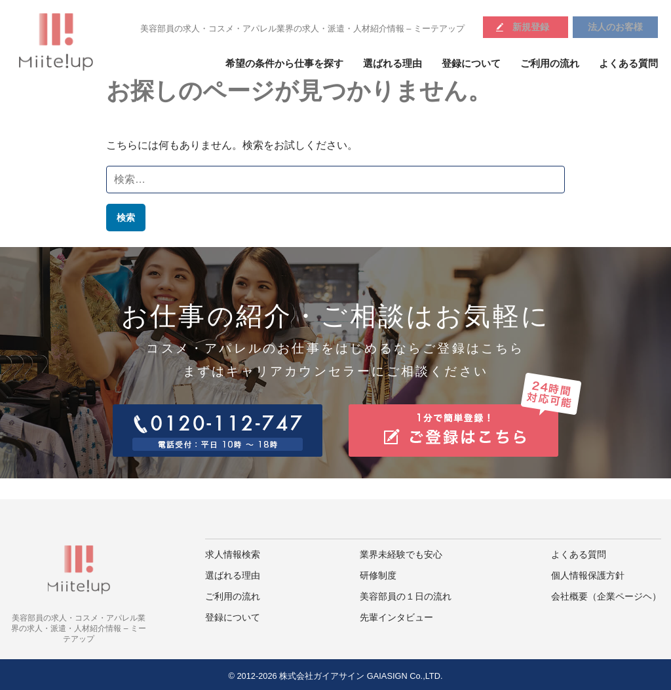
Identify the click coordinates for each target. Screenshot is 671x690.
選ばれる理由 (392, 63)
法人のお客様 (615, 27)
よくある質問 (628, 63)
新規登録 (530, 27)
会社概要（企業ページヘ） (606, 597)
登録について (471, 63)
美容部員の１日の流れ (405, 597)
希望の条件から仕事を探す (284, 63)
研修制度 (378, 576)
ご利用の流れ (549, 63)
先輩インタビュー (396, 618)
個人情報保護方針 (587, 576)
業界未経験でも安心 (401, 555)
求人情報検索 (232, 555)
